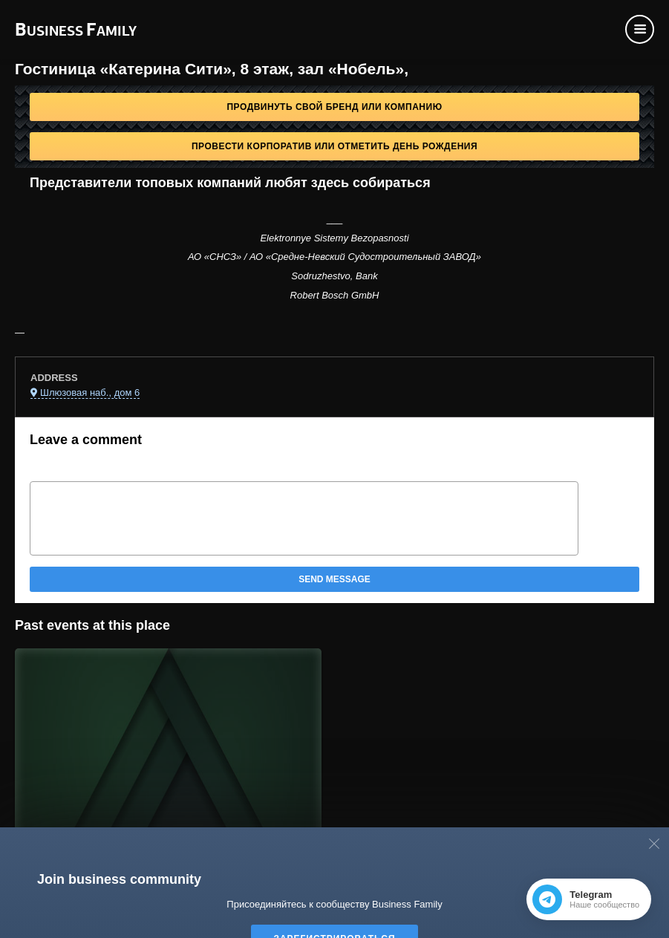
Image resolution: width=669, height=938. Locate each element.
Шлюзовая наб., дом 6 (90, 392)
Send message (334, 579)
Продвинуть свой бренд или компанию (334, 107)
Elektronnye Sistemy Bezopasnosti (334, 238)
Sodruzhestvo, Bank (334, 275)
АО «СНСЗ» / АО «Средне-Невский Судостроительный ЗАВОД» (334, 256)
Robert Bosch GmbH (334, 295)
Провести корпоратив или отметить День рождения (334, 146)
